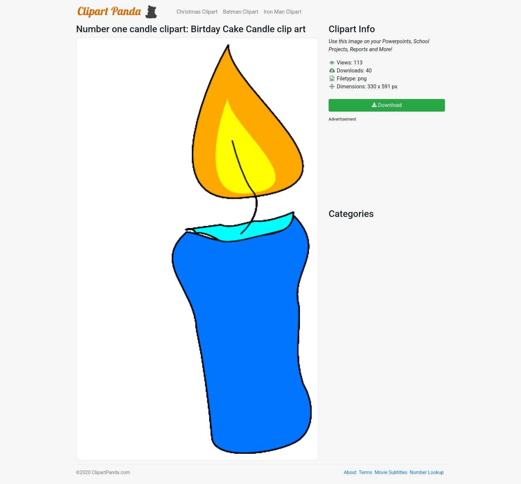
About (350, 472)
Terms (365, 472)
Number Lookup (427, 472)
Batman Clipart (240, 12)
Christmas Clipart (197, 12)
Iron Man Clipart (282, 12)
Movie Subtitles (390, 472)
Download (387, 105)
